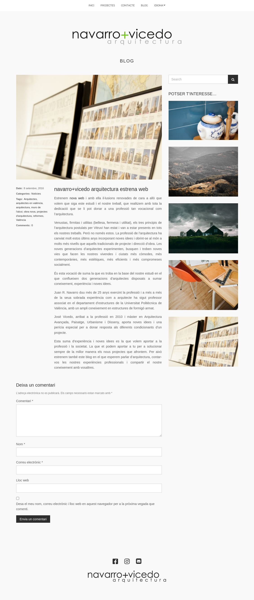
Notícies (36, 193)
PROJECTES (107, 5)
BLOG (144, 5)
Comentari (24, 401)
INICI (91, 5)
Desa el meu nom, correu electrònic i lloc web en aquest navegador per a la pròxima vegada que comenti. (85, 506)
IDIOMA (158, 5)
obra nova (29, 211)
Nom (20, 444)
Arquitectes (30, 199)
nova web (77, 198)
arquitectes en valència (29, 203)
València (21, 220)
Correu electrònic (29, 462)
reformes (38, 216)
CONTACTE (128, 5)
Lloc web (22, 480)
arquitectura (23, 207)
